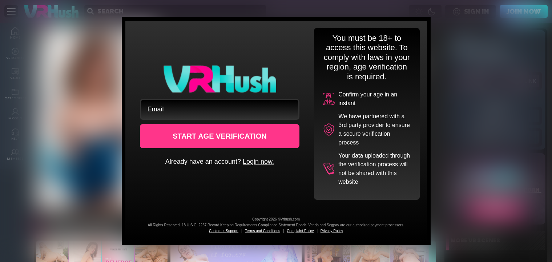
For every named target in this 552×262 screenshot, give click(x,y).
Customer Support (223, 231)
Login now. (258, 161)
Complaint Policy (300, 231)
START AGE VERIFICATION (220, 136)
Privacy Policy (332, 231)
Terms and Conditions (262, 231)
